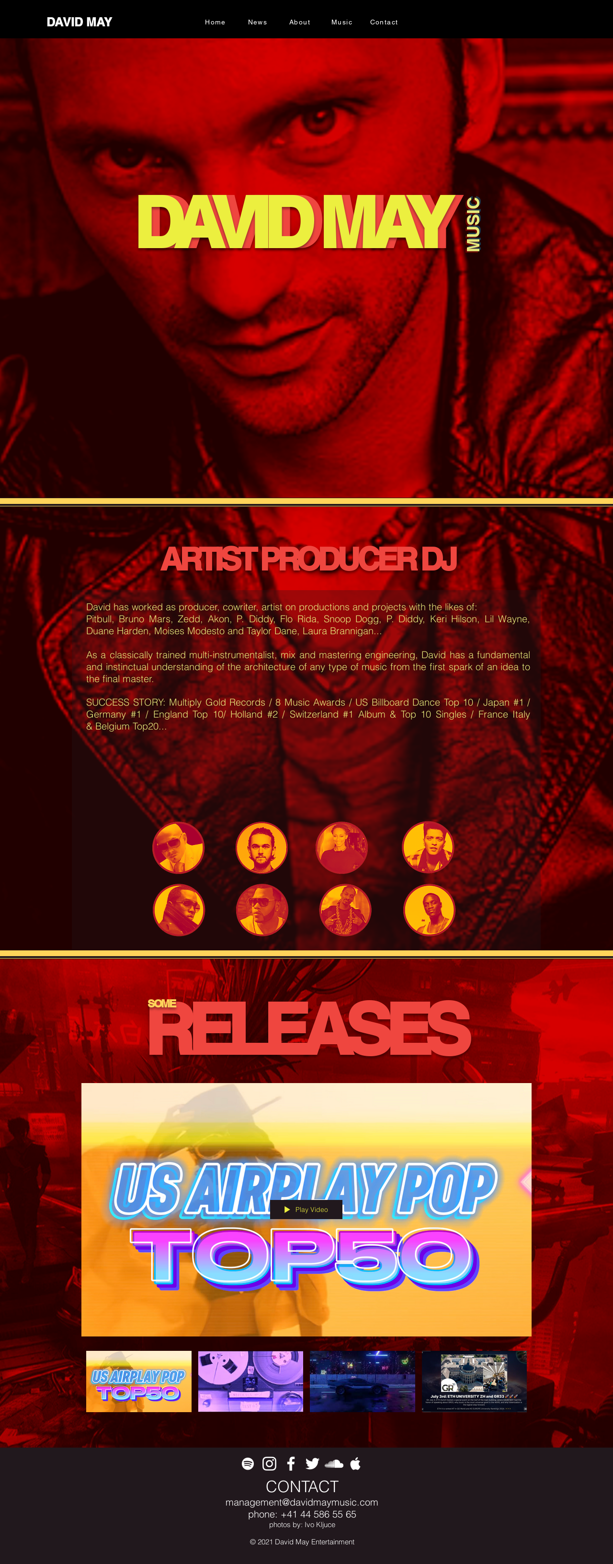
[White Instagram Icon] (269, 1463)
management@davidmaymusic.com (302, 1502)
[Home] (216, 22)
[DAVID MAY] (80, 22)
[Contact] (385, 22)
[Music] (343, 22)
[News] (259, 22)
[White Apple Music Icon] (355, 1463)
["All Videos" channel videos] (306, 1387)
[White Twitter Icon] (312, 1463)
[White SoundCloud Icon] (334, 1463)
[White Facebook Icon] (291, 1463)
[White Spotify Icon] (247, 1463)
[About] (301, 22)
